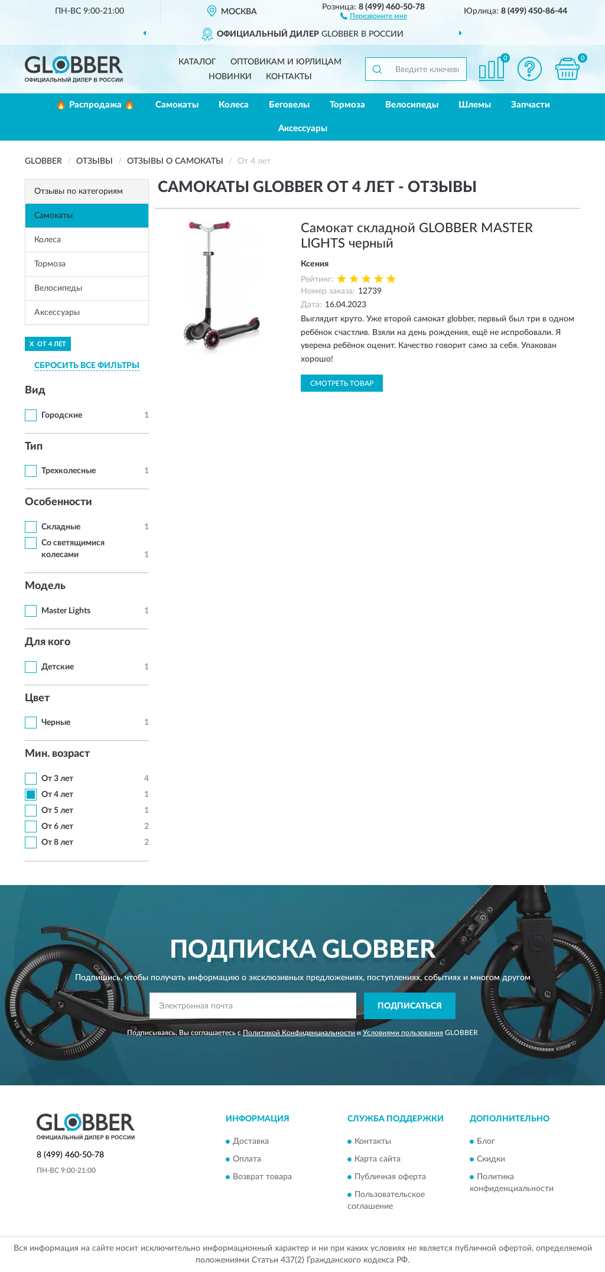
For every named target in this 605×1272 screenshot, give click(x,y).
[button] (373, 15)
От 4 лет (57, 794)
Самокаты (177, 104)
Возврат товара (262, 1177)
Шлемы (474, 104)
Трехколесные (68, 471)
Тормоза (347, 104)
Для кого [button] (47, 642)
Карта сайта (377, 1160)
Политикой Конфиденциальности (299, 1032)
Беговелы (289, 104)
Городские (61, 415)
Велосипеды (411, 104)
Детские (57, 667)
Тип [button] (34, 446)
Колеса (234, 104)
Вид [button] (35, 390)
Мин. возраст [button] (57, 754)
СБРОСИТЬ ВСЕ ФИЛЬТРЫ (86, 366)
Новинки (230, 77)
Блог (486, 1142)
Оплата (247, 1160)
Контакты (289, 77)
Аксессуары (302, 128)
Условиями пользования (403, 1032)
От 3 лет (57, 779)
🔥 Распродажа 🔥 (95, 104)
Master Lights (65, 611)
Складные (60, 527)
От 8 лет (57, 842)
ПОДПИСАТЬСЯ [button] (410, 1006)
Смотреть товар (341, 383)
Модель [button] (45, 586)
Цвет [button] (37, 698)
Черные (55, 722)
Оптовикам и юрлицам (285, 62)
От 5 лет (57, 810)
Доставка (251, 1142)
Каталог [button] (197, 62)
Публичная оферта (390, 1177)
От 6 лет (57, 826)
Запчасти (530, 104)
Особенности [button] (58, 502)
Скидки (491, 1160)
